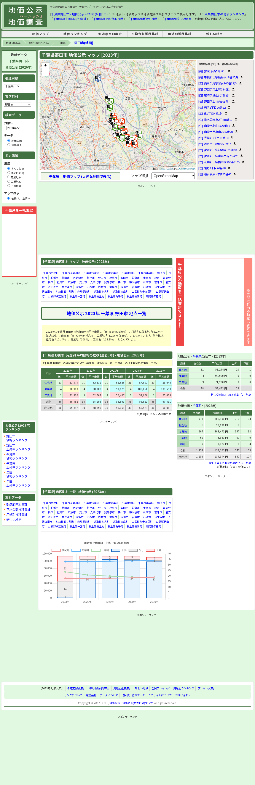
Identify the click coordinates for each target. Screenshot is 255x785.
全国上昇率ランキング (18, 483)
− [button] (45, 72)
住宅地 (48, 382)
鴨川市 (122, 282)
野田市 (102, 277)
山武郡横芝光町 (57, 296)
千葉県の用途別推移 (143, 19)
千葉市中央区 (51, 273)
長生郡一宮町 (77, 296)
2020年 (137, 370)
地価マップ (40, 34)
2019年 (160, 370)
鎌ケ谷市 (134, 282)
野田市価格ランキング (16, 438)
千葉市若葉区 (110, 273)
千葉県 (61, 43)
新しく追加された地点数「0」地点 (231, 394)
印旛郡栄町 (83, 291)
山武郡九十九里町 (142, 291)
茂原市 (113, 277)
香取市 (136, 287)
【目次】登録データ (133, 695)
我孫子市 (109, 282)
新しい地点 (214, 34)
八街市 (79, 287)
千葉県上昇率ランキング (18, 465)
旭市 (156, 277)
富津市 (158, 282)
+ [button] (45, 66)
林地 (182, 444)
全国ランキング (160, 688)
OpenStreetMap (186, 168)
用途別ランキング (183, 688)
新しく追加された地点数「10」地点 (230, 462)
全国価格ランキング (16, 474)
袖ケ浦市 (67, 287)
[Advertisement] (19, 351)
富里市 (113, 287)
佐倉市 (136, 277)
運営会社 (91, 695)
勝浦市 (60, 282)
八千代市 (95, 282)
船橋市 (54, 277)
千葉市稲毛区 (91, 273)
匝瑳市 (124, 287)
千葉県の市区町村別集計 (69, 19)
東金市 (147, 277)
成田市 (124, 277)
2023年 (67, 370)
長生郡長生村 (96, 296)
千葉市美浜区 (146, 273)
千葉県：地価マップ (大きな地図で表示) (80, 176)
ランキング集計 (207, 688)
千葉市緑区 (128, 273)
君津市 (147, 282)
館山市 (66, 277)
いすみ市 (159, 287)
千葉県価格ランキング (16, 456)
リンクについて (73, 695)
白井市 (102, 287)
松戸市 (91, 277)
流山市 (83, 282)
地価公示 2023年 (39, 43)
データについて (109, 695)
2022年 (90, 370)
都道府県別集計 (110, 34)
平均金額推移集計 (145, 34)
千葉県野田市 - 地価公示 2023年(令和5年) (79, 14)
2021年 (114, 370)
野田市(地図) (83, 42)
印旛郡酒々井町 (65, 291)
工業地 (48, 395)
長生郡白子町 (115, 296)
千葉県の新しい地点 (177, 19)
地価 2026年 (13, 43)
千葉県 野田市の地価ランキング (222, 14)
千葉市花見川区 (71, 273)
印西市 (91, 287)
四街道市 (53, 287)
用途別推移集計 (179, 34)
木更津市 (78, 277)
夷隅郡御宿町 (153, 296)
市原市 (72, 282)
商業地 (48, 389)
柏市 (50, 282)
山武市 (147, 287)
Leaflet (170, 168)
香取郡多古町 (101, 291)
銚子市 (161, 273)
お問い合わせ (183, 695)
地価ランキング (75, 34)
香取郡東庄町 (120, 291)
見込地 (183, 425)
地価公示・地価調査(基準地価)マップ (131, 703)
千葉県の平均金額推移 (108, 19)
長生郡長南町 (134, 296)
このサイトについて (160, 695)
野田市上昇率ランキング (18, 447)
